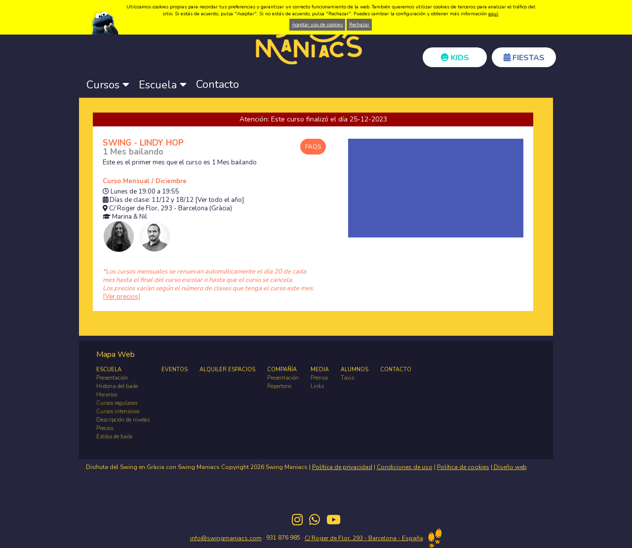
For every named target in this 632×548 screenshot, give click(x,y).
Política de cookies (463, 467)
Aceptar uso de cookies (317, 24)
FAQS (313, 147)
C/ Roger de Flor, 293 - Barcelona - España (364, 538)
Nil (143, 217)
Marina (122, 217)
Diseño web (509, 467)
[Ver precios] (121, 296)
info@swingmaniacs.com (226, 538)
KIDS (455, 57)
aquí (493, 13)
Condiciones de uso (405, 467)
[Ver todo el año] (219, 200)
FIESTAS (524, 57)
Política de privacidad (342, 467)
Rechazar (359, 24)
